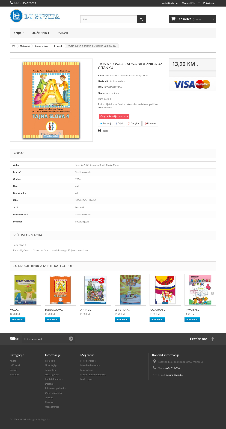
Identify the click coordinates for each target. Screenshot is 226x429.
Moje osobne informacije (93, 374)
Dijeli (119, 123)
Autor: (101, 75)
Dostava (49, 383)
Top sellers (50, 370)
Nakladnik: (103, 81)
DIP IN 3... (85, 309)
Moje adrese (86, 370)
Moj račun (87, 355)
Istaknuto (14, 374)
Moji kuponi (86, 379)
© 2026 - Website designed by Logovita (30, 419)
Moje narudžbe (88, 360)
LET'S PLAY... (122, 309)
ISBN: (101, 87)
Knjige (18, 33)
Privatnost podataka (55, 388)
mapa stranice (52, 406)
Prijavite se (209, 3)
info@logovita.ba (174, 374)
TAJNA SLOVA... (54, 309)
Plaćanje (49, 402)
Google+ (133, 123)
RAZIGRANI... (157, 309)
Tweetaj (105, 123)
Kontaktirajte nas (169, 3)
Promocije (50, 360)
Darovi (62, 33)
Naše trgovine (52, 374)
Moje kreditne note (90, 365)
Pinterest (150, 123)
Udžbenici (40, 33)
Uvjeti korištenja (53, 393)
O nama (49, 397)
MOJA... (14, 309)
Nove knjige (51, 365)
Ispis (105, 130)
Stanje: (101, 93)
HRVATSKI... (192, 309)
